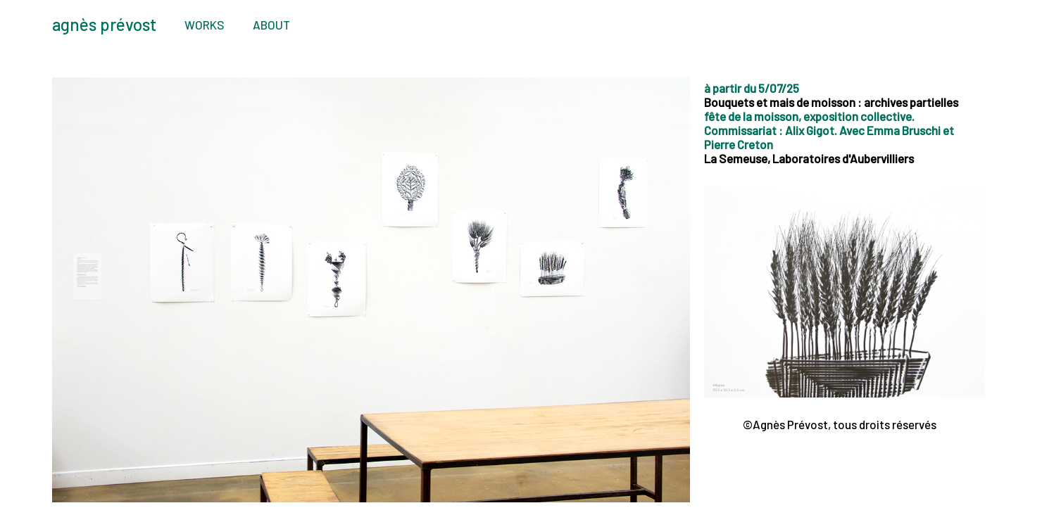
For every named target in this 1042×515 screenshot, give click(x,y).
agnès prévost (104, 24)
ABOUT (271, 25)
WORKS (204, 25)
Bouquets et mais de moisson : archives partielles (831, 102)
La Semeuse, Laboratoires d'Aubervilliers (809, 158)
